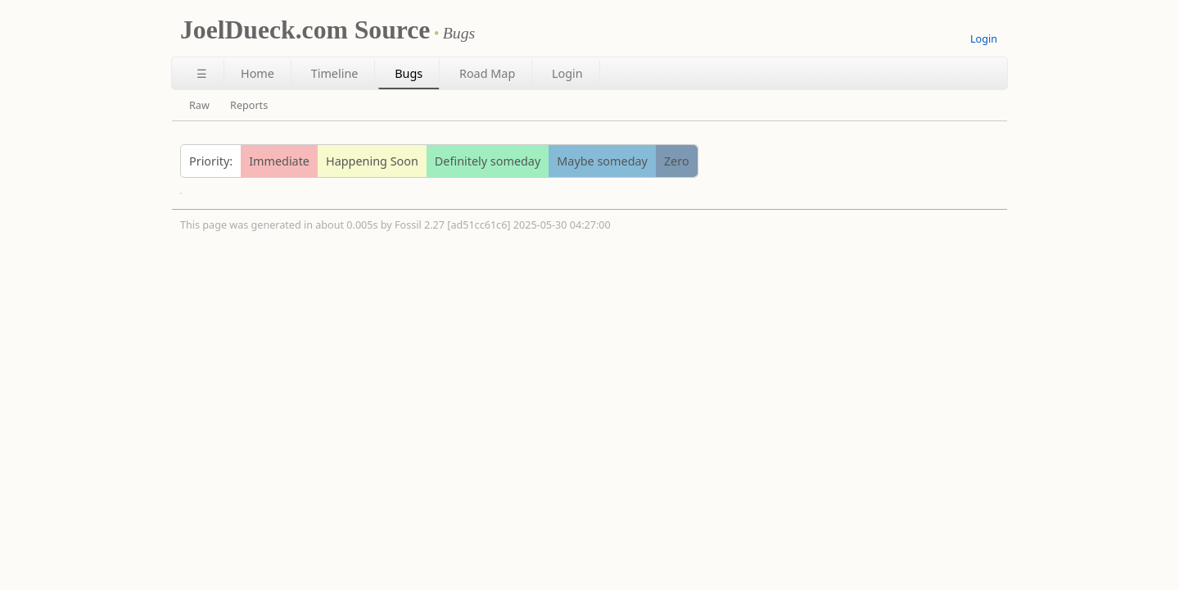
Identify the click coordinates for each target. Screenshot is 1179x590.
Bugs (408, 73)
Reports (249, 105)
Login (983, 39)
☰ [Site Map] (201, 73)
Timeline (335, 73)
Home (257, 73)
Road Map (487, 73)
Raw (199, 105)
